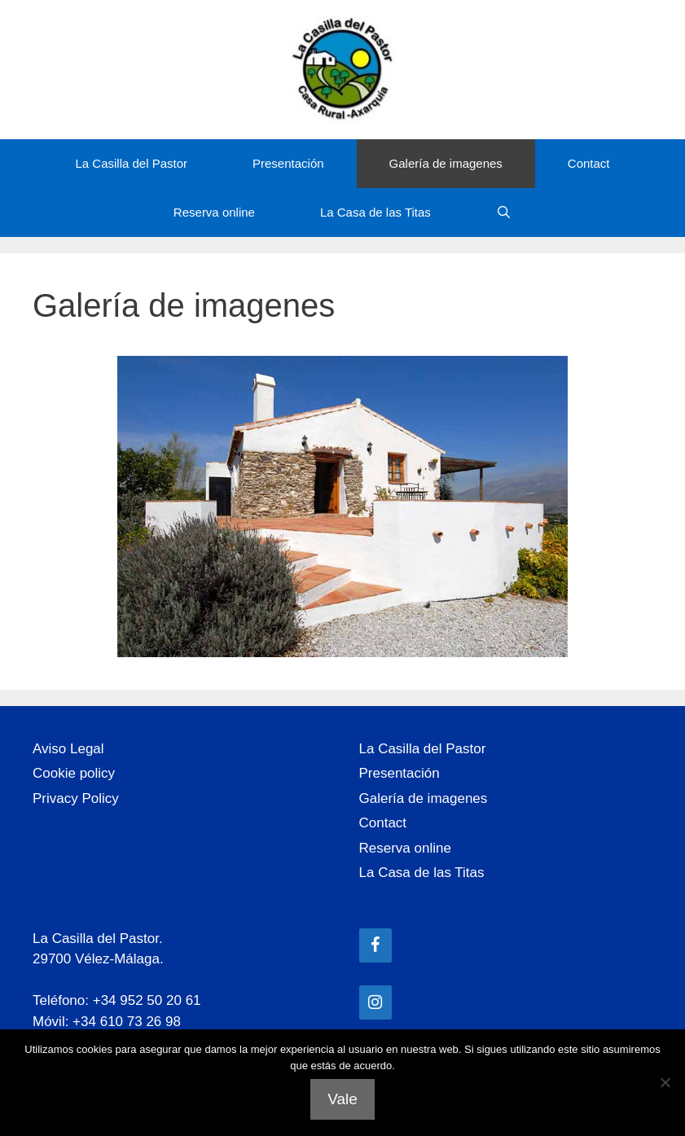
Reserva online (214, 212)
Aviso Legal (68, 749)
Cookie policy (74, 773)
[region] (342, 506)
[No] (664, 1082)
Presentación (288, 163)
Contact (589, 163)
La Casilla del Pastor (131, 163)
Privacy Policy (76, 798)
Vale (342, 1098)
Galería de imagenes (446, 163)
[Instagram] (375, 1002)
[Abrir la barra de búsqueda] (503, 212)
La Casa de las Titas (375, 212)
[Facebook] (375, 945)
